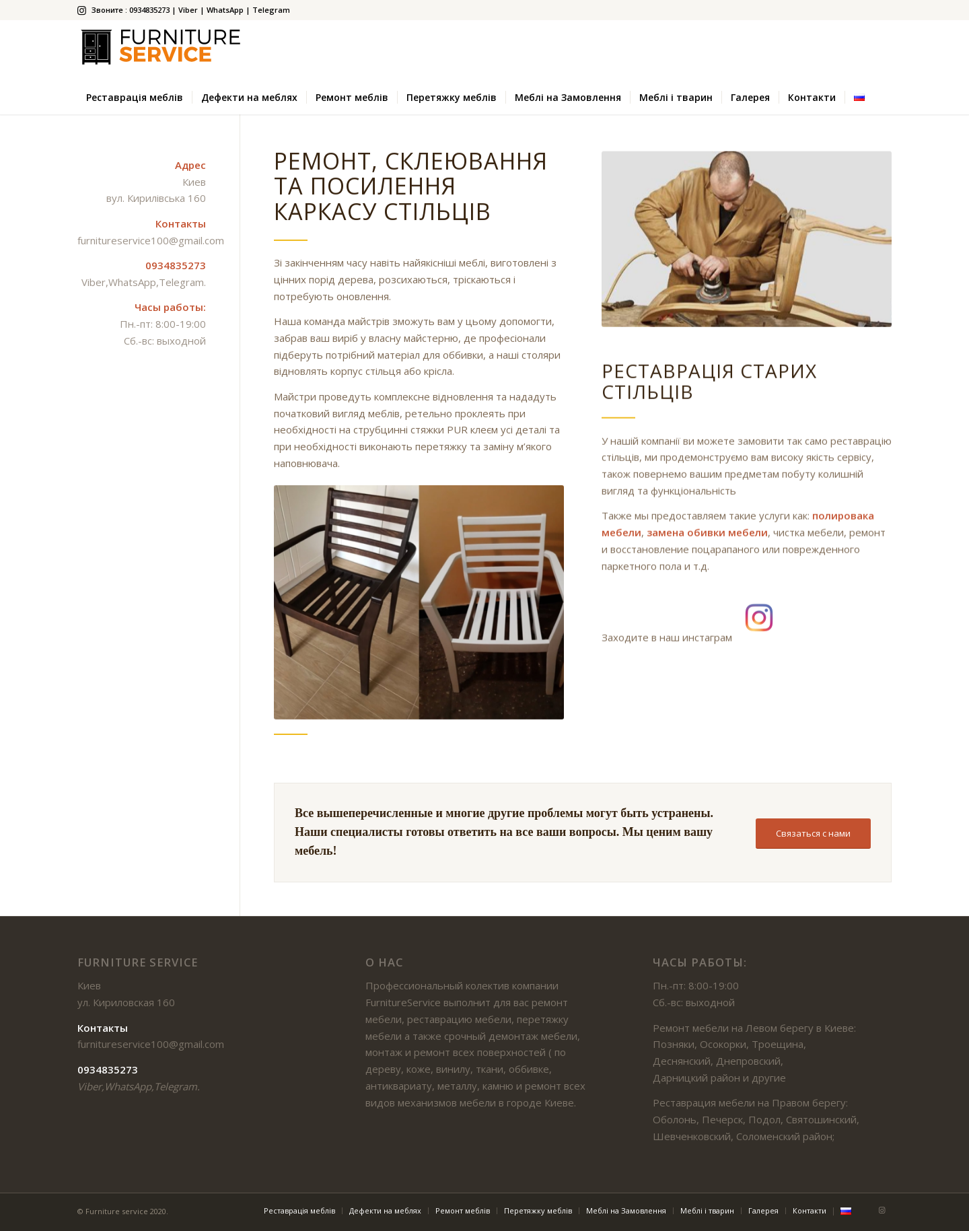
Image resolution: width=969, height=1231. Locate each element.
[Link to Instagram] (81, 10)
